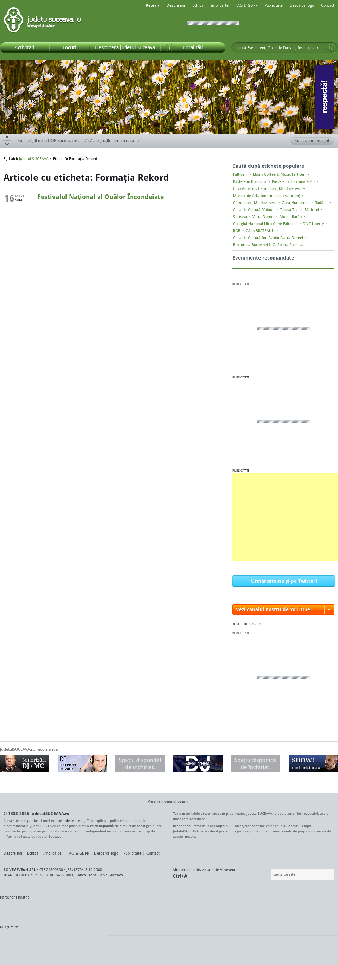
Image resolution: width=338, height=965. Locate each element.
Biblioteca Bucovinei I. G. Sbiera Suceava (268, 244)
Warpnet (265, 910)
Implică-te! (52, 853)
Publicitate (273, 5)
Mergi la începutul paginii (165, 802)
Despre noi (176, 5)
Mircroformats (59, 940)
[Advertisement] (285, 517)
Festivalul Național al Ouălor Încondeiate (100, 196)
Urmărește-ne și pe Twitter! (284, 581)
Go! (331, 48)
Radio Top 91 (232, 910)
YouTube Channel (248, 623)
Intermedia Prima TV (185, 910)
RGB (236, 230)
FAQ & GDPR (246, 5)
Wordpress (17, 940)
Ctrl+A (180, 876)
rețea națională (102, 826)
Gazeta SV (117, 910)
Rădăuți (321, 202)
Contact (327, 5)
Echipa (198, 5)
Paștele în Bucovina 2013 (293, 181)
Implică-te (220, 5)
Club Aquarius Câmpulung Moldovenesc (267, 188)
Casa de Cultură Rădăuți (254, 209)
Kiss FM (207, 910)
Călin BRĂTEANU (260, 230)
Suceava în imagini (314, 141)
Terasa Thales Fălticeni (299, 209)
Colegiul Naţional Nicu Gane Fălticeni (265, 223)
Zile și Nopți (298, 910)
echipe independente (67, 820)
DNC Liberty (313, 223)
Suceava (240, 216)
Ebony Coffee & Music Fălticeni (279, 174)
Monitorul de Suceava (14, 910)
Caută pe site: (270, 874)
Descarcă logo (302, 5)
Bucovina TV (85, 910)
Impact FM (154, 910)
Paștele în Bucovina (250, 181)
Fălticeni (240, 174)
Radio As (325, 910)
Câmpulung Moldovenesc (254, 202)
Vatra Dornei (263, 216)
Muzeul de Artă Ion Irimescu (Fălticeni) (266, 195)
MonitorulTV (51, 910)
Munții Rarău (291, 216)
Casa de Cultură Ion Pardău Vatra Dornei (268, 237)
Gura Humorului (295, 202)
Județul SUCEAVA (42, 21)
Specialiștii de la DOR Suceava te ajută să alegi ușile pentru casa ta (78, 140)
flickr (94, 940)
